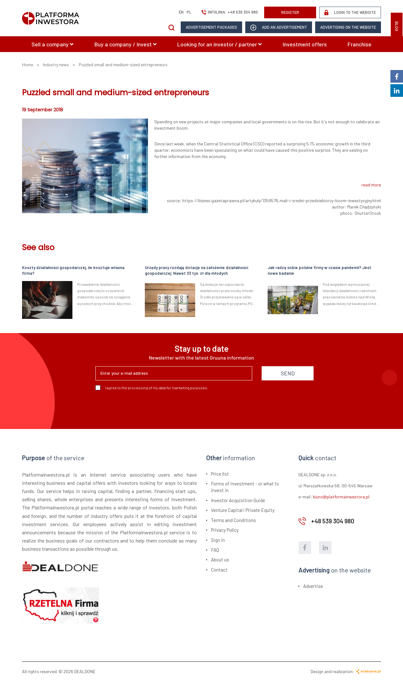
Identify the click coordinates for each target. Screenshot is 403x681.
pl (189, 12)
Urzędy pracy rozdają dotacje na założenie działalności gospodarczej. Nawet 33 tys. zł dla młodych (196, 270)
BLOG (396, 26)
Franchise (360, 44)
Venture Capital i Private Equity (243, 510)
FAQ (215, 550)
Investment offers (305, 44)
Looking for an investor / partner (219, 44)
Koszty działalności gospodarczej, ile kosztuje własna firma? (73, 270)
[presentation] (143, 407)
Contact (219, 569)
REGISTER (290, 12)
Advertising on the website (348, 27)
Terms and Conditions (233, 520)
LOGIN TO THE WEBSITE (350, 12)
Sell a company (52, 44)
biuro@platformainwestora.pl (341, 496)
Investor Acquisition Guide (238, 500)
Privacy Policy (225, 530)
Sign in (218, 540)
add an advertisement (278, 28)
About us (220, 559)
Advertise (313, 586)
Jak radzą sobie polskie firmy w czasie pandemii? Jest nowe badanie (319, 270)
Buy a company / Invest (125, 44)
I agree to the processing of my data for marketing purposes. (151, 387)
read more (371, 184)
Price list (220, 474)
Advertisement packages (211, 27)
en (181, 12)
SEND (288, 373)
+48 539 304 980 (243, 12)
